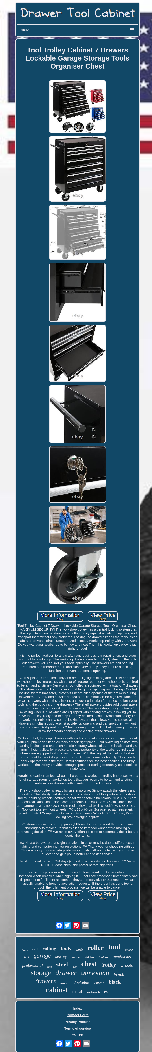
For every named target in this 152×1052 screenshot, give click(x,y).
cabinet (57, 990)
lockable (81, 982)
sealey (61, 956)
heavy (25, 950)
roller (96, 947)
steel (62, 964)
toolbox (103, 957)
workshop (95, 973)
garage (42, 955)
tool (114, 947)
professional (32, 965)
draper (129, 949)
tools (66, 948)
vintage (99, 983)
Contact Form (78, 1015)
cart (35, 949)
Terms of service (77, 1028)
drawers (45, 981)
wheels (126, 965)
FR (81, 1035)
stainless (89, 957)
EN (74, 1035)
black (115, 982)
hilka (49, 967)
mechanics (122, 957)
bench (119, 974)
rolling (49, 948)
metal (77, 991)
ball (26, 957)
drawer (66, 973)
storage (41, 973)
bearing (76, 957)
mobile (65, 983)
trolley (108, 965)
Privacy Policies (77, 1022)
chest (89, 964)
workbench (93, 992)
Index (77, 1008)
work (79, 949)
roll (106, 992)
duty (74, 966)
